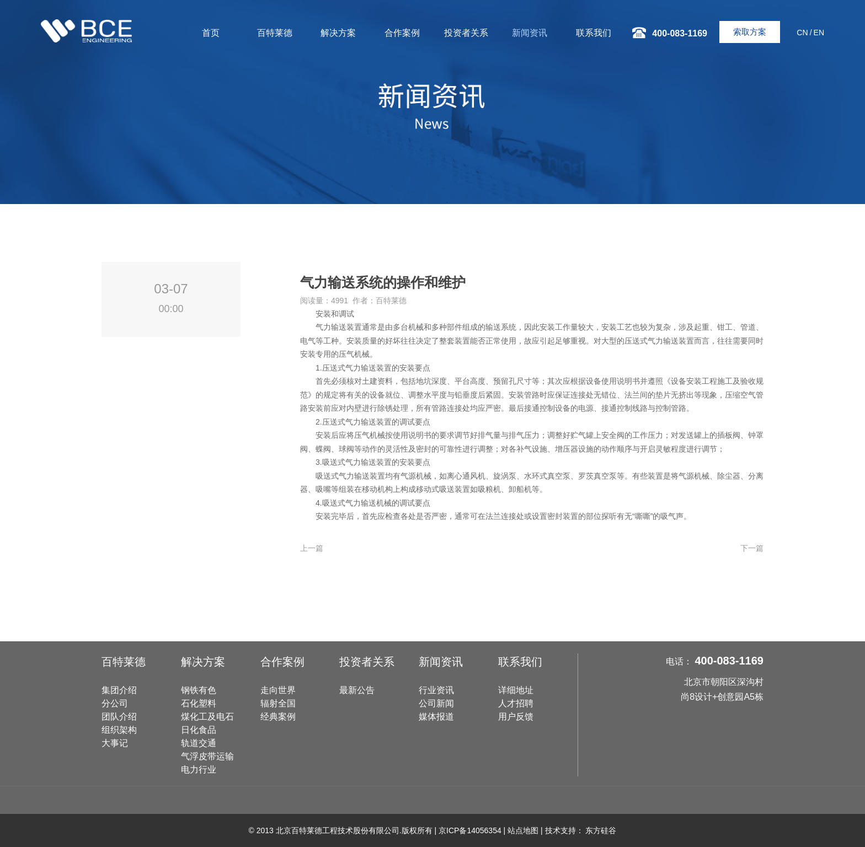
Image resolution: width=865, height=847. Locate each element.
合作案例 (402, 32)
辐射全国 (278, 703)
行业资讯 (436, 690)
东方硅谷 (600, 830)
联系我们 (593, 32)
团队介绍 (119, 716)
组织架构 (119, 730)
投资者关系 (466, 32)
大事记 (115, 743)
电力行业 (198, 769)
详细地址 (515, 690)
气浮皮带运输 (207, 756)
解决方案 (338, 32)
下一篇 (751, 548)
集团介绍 (119, 690)
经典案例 (278, 716)
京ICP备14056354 (470, 830)
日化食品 (198, 730)
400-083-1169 (729, 661)
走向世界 (278, 690)
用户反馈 (515, 716)
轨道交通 (198, 743)
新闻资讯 (529, 32)
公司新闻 (436, 703)
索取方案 (749, 31)
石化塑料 (198, 703)
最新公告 (357, 690)
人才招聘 (515, 703)
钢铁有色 (198, 690)
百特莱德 (274, 32)
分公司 (115, 703)
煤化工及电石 (207, 716)
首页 (211, 32)
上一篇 (311, 548)
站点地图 (523, 830)
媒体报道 (436, 716)
